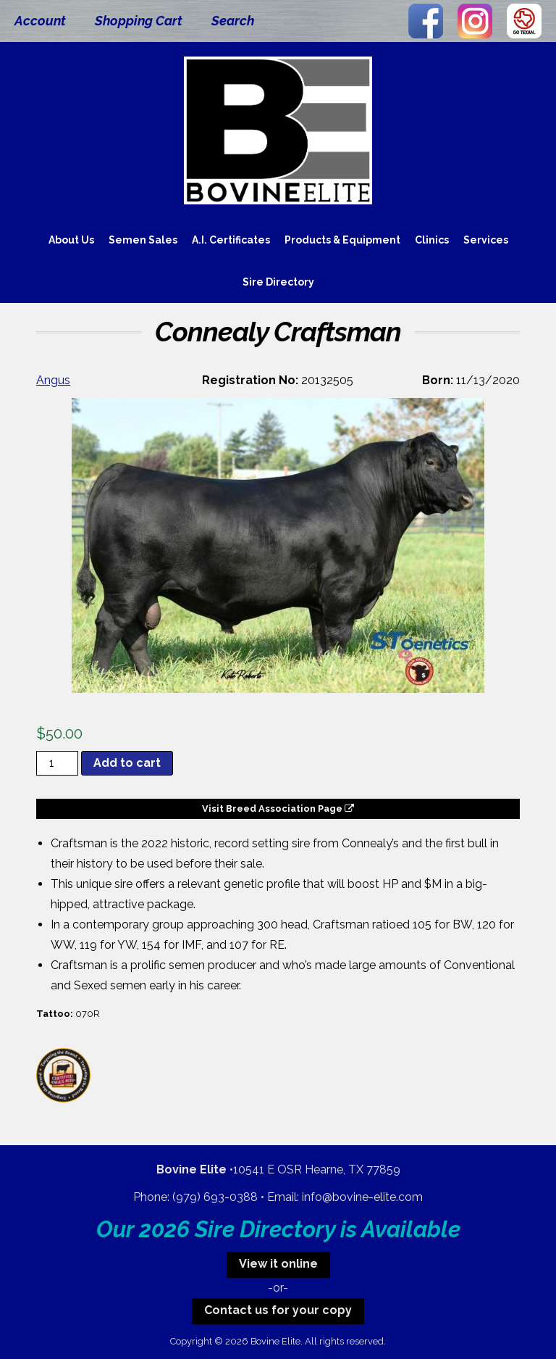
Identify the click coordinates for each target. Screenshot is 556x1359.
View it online (278, 1264)
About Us (71, 240)
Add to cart (127, 763)
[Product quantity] (57, 763)
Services (485, 240)
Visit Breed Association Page (278, 808)
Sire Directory (278, 282)
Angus (53, 380)
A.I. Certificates (231, 240)
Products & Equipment (342, 240)
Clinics (432, 240)
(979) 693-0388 (215, 1197)
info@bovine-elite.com (362, 1197)
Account (40, 20)
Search (232, 20)
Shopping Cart (138, 20)
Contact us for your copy (278, 1310)
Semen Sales (143, 240)
